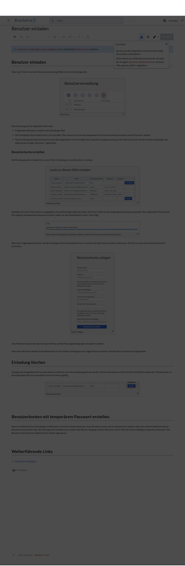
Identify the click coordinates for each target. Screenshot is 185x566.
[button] (97, 556)
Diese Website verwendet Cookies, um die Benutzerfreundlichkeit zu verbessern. (41, 555)
